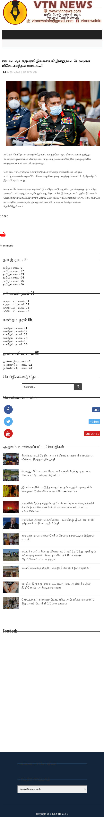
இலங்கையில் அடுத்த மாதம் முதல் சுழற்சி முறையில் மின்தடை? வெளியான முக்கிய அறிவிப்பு (57, 481)
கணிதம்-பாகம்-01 (15, 320)
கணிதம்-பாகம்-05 (15, 333)
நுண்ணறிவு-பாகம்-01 (17, 353)
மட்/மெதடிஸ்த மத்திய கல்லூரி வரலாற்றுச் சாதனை (56, 560)
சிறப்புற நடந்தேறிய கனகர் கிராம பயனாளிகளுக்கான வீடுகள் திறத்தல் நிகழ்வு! (57, 449)
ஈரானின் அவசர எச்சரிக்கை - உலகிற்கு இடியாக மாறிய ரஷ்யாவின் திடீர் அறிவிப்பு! (59, 514)
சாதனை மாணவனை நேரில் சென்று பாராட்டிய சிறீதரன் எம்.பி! (58, 530)
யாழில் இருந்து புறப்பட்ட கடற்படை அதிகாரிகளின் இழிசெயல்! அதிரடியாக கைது (56, 578)
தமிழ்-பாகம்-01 (13, 260)
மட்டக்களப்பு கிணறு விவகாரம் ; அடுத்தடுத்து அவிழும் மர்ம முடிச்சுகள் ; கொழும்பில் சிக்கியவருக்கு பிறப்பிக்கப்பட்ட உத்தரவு (59, 547)
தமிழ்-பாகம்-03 (13, 266)
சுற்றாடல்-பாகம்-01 (16, 293)
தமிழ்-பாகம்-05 (13, 273)
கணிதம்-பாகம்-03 (15, 327)
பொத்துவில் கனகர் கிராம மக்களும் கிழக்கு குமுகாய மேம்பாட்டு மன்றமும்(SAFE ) (56, 465)
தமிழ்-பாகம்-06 (13, 276)
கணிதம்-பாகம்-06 (15, 337)
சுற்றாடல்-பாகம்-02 (16, 297)
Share (4, 208)
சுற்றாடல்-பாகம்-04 (16, 303)
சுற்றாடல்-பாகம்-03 (16, 300)
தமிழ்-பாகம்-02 (13, 263)
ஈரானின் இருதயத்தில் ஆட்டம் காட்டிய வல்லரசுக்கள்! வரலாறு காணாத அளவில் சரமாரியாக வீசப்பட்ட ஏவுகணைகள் (58, 499)
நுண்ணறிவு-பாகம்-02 (17, 357)
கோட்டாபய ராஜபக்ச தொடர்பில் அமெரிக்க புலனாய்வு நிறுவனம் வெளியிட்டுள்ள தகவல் (58, 594)
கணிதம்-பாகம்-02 (15, 323)
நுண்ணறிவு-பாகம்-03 (17, 360)
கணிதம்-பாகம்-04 (15, 330)
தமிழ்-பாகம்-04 (13, 270)
